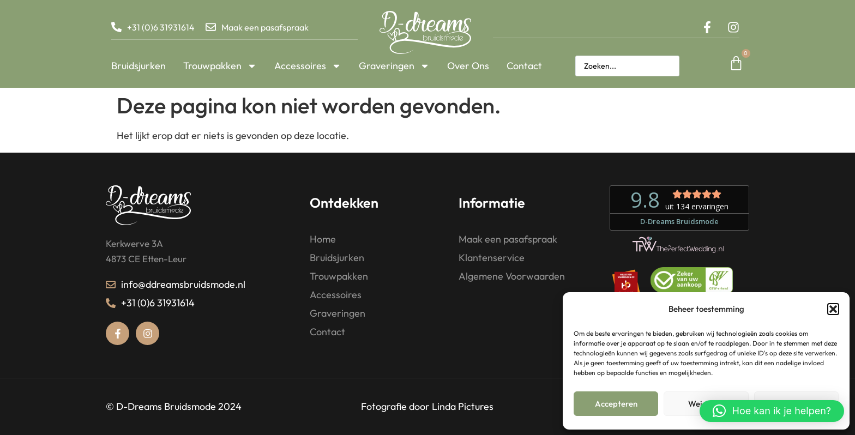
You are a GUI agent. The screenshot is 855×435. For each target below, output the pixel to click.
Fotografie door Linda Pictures (427, 406)
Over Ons (468, 65)
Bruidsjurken (138, 65)
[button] (833, 309)
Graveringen (394, 66)
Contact (524, 65)
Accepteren (616, 403)
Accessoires (307, 66)
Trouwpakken (220, 66)
